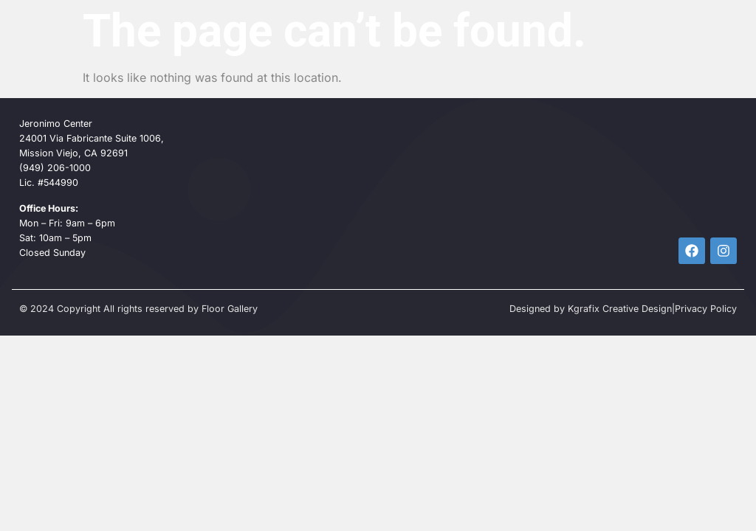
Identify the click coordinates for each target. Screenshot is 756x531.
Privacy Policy (706, 308)
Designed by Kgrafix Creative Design (590, 308)
